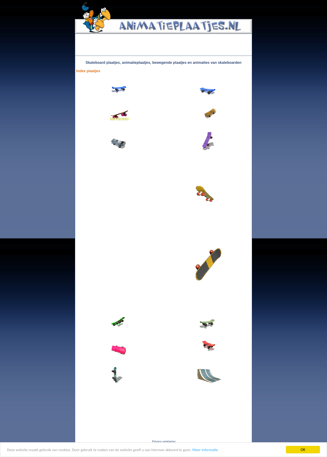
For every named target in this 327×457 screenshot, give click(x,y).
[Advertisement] (163, 45)
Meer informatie (205, 449)
